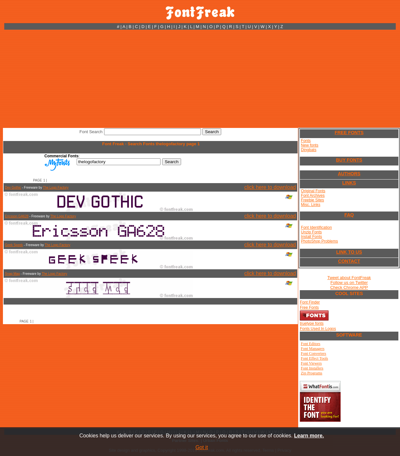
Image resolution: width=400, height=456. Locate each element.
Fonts (306, 140)
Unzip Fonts (311, 232)
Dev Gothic (13, 187)
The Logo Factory (56, 187)
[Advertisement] (200, 78)
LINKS (349, 182)
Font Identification (316, 227)
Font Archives (313, 195)
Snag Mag (12, 273)
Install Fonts (311, 236)
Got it (201, 447)
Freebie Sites (312, 200)
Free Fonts (309, 307)
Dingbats (308, 150)
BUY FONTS (349, 160)
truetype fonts (312, 323)
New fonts (309, 145)
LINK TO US (349, 252)
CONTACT (349, 261)
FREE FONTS (349, 132)
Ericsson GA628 (16, 216)
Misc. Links (310, 204)
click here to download (270, 187)
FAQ (349, 214)
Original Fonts (313, 191)
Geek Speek (14, 245)
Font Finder (310, 302)
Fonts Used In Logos (318, 328)
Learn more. (309, 435)
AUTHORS (349, 173)
